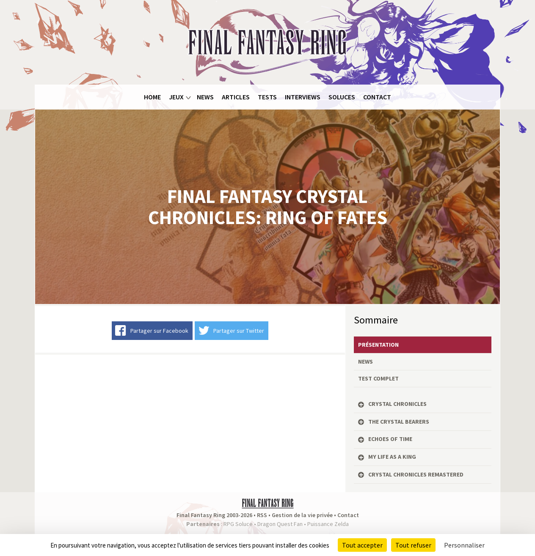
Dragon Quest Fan (280, 524)
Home (152, 97)
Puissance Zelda (328, 524)
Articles (236, 97)
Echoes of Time (390, 439)
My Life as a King (392, 456)
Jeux (176, 97)
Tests (267, 97)
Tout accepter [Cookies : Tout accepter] (362, 545)
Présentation (378, 344)
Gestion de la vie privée (302, 515)
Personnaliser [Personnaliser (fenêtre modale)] (464, 545)
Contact (377, 97)
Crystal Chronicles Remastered (415, 474)
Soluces (341, 97)
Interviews (302, 97)
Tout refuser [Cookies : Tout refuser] (413, 545)
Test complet (378, 378)
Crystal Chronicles (397, 404)
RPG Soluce (238, 524)
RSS (262, 515)
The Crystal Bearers (398, 421)
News (205, 97)
